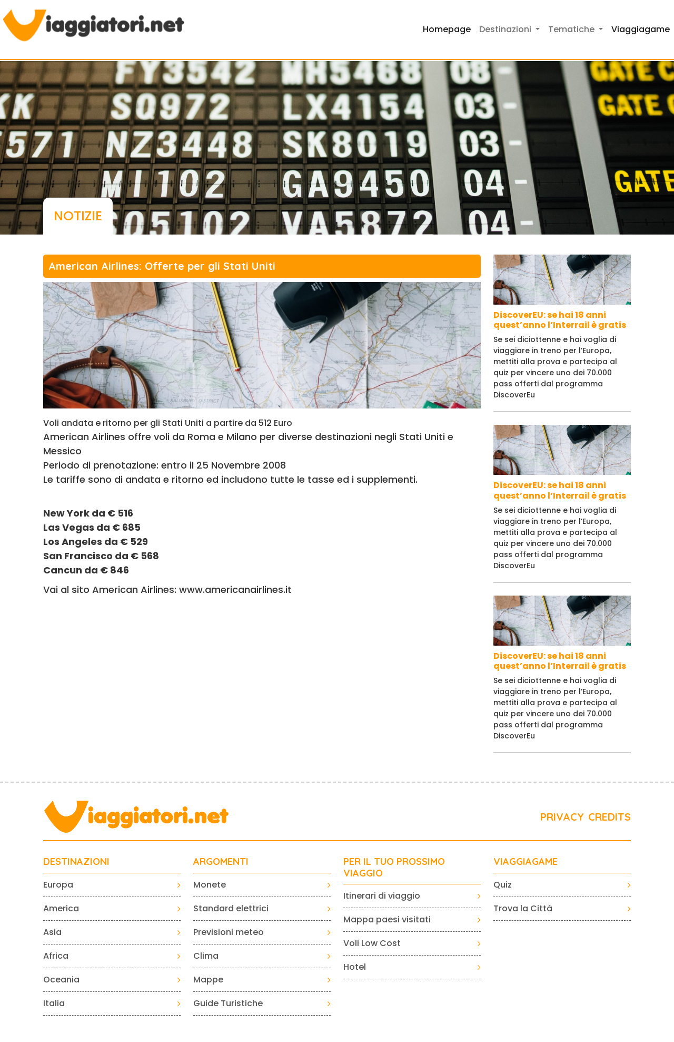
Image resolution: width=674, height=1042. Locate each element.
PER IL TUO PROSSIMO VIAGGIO (394, 867)
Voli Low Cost (372, 943)
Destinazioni (76, 862)
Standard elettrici (231, 908)
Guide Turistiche (228, 1003)
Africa (55, 956)
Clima (206, 956)
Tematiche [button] (572, 29)
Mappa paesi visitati (387, 919)
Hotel (354, 967)
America (61, 908)
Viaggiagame (640, 29)
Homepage (447, 29)
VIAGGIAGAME (525, 862)
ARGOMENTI (221, 862)
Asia (52, 932)
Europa (58, 885)
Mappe (208, 979)
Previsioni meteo (228, 932)
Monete (209, 885)
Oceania (61, 979)
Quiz (502, 885)
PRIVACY (562, 816)
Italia (54, 1003)
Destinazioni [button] (506, 29)
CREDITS (609, 816)
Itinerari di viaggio (381, 896)
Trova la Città (522, 908)
